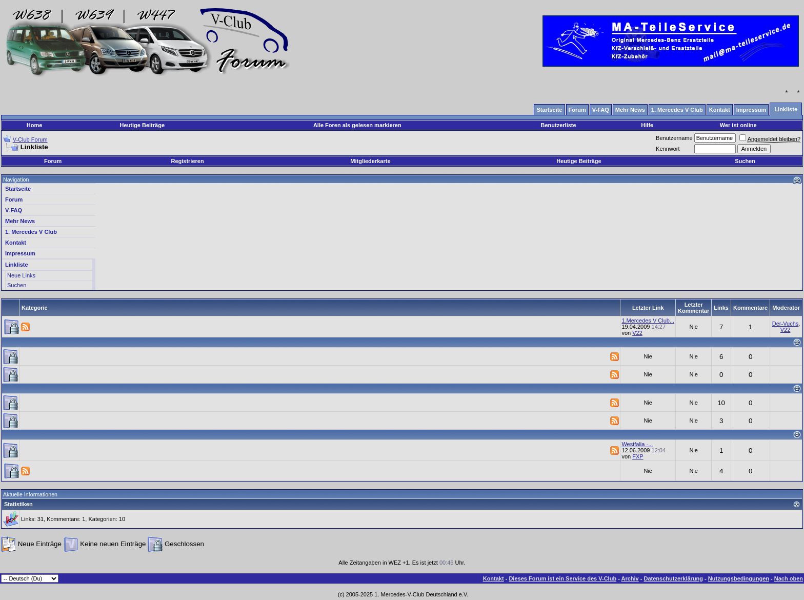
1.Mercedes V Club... (647, 320)
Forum (53, 161)
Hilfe (647, 125)
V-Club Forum (30, 139)
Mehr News (20, 221)
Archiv (629, 578)
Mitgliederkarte (370, 161)
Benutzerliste (558, 125)
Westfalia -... (637, 444)
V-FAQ (13, 210)
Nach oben (788, 578)
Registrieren (187, 161)
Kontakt (15, 242)
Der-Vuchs (785, 324)
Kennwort (667, 149)
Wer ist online (738, 125)
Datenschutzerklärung (674, 578)
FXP (637, 456)
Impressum (20, 253)
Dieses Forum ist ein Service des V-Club (562, 578)
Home (35, 125)
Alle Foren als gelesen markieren (357, 125)
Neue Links (21, 275)
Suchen (745, 161)
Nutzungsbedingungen (738, 578)
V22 (637, 333)
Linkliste (16, 265)
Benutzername (674, 138)
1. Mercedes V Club (31, 232)
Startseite (18, 189)
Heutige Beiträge (142, 125)
